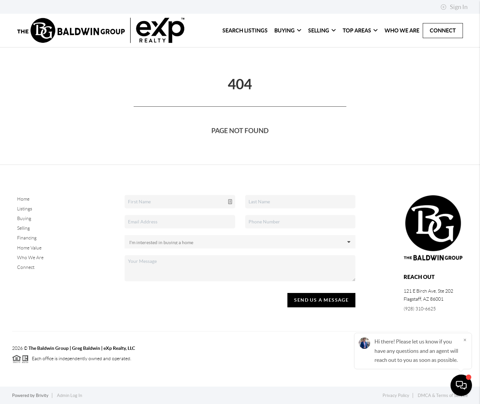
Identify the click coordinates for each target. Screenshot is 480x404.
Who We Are (402, 30)
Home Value (29, 247)
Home (23, 199)
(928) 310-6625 (420, 308)
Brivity (42, 395)
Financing (27, 237)
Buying (287, 30)
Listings (24, 208)
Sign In (454, 7)
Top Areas (360, 30)
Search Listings (245, 30)
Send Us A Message (321, 300)
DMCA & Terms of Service (443, 395)
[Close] (465, 339)
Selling (322, 30)
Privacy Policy (396, 395)
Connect (443, 30)
